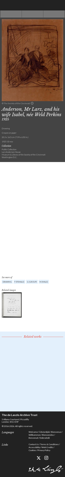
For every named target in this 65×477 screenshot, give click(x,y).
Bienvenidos (48, 435)
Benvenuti (33, 438)
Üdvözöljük (44, 432)
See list (32, 13)
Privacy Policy (44, 450)
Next (54, 13)
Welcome (33, 432)
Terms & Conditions (49, 444)
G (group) (32, 282)
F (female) (19, 282)
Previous (11, 13)
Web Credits (47, 447)
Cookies (32, 450)
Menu (60, 5)
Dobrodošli (45, 438)
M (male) (44, 282)
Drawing (7, 282)
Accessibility (34, 447)
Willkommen (35, 435)
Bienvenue (56, 432)
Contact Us (34, 444)
